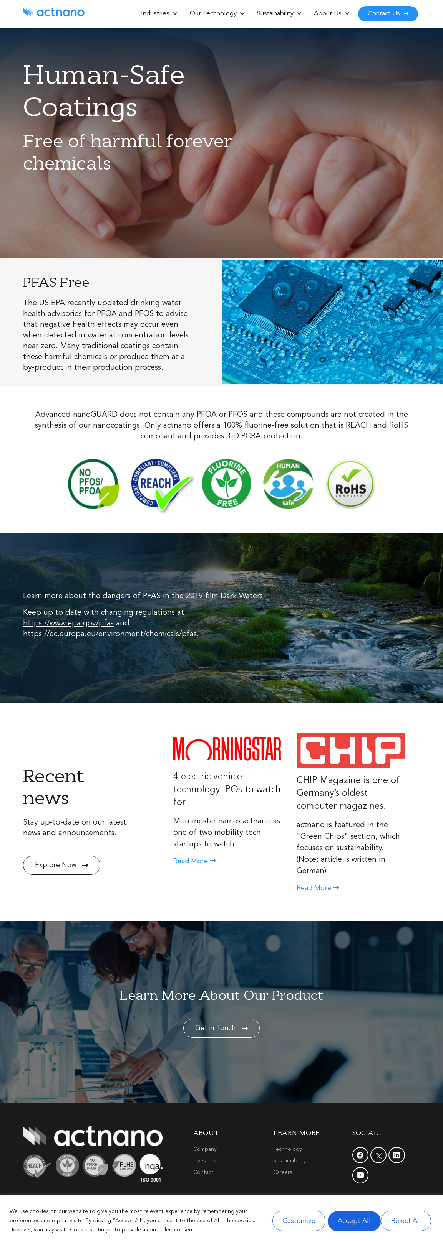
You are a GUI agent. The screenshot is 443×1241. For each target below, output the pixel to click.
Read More (194, 861)
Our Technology (218, 13)
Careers (282, 1172)
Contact (203, 1172)
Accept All (404, 1220)
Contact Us (388, 13)
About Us (332, 13)
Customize (288, 1220)
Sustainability (279, 13)
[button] (175, 13)
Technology (287, 1149)
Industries (159, 13)
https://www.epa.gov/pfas (68, 623)
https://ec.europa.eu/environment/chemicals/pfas (110, 634)
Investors (204, 1161)
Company (205, 1149)
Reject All (347, 1220)
